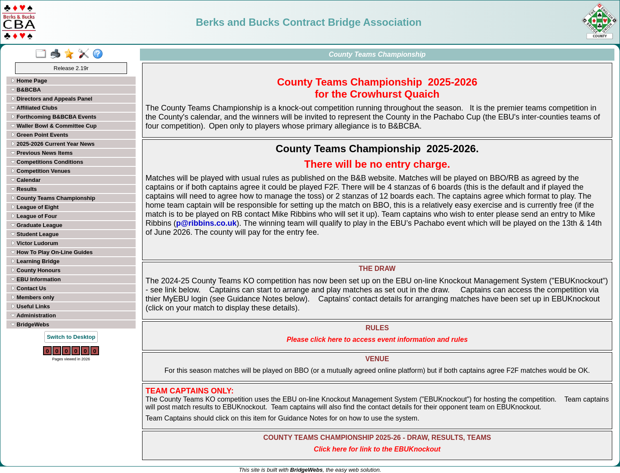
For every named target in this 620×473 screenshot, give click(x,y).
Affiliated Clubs (34, 107)
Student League (35, 234)
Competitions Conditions (47, 162)
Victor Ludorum (34, 243)
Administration (33, 315)
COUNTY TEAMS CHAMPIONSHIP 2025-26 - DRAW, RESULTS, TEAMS (377, 437)
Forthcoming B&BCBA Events (53, 117)
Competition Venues (41, 171)
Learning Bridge (35, 261)
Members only (32, 297)
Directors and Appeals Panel (51, 98)
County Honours (35, 270)
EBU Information (36, 279)
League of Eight (35, 207)
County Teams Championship (53, 198)
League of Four (34, 216)
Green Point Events (39, 135)
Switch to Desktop (71, 337)
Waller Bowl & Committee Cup (53, 126)
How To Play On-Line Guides (52, 252)
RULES (377, 328)
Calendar (25, 180)
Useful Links (30, 306)
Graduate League (36, 225)
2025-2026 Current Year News (53, 144)
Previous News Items (42, 153)
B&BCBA (26, 89)
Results (24, 189)
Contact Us (28, 288)
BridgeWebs (30, 324)
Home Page (29, 80)
